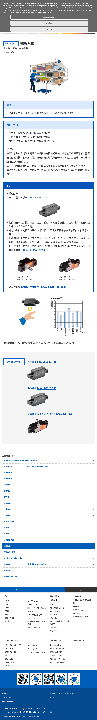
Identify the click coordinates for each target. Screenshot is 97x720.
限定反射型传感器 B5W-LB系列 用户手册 (43, 287)
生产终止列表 (32, 605)
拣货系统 (7, 546)
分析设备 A (8, 473)
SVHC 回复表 (32, 618)
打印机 (6, 534)
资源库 (52, 600)
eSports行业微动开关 (58, 648)
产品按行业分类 (56, 641)
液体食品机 (8, 509)
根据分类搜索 (9, 618)
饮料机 (6, 497)
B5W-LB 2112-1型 (39, 197)
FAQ (16, 590)
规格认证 (30, 611)
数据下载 (53, 596)
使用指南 (53, 615)
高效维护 (8, 666)
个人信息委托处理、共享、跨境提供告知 (61, 693)
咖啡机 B (7, 491)
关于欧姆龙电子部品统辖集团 (82, 601)
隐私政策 (5, 693)
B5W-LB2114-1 (64, 414)
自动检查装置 (9, 540)
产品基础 (53, 604)
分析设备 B (8, 479)
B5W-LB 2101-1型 (46, 388)
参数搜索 (8, 614)
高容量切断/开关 (11, 652)
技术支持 (53, 627)
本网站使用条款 (7, 697)
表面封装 (8, 655)
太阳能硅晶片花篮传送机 (13, 558)
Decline (49, 22)
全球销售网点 (78, 610)
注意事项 (51, 697)
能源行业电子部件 (56, 652)
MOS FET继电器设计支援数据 (36, 623)
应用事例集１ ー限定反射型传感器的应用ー (26, 466)
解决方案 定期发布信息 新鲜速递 (59, 622)
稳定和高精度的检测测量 (36, 652)
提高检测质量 (32, 646)
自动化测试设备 (56, 655)
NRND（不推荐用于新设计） (36, 608)
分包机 (6, 528)
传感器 (7, 611)
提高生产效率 (9, 662)
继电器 (7, 600)
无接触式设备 (32, 649)
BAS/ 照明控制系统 (57, 662)
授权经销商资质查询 (80, 617)
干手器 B (7, 570)
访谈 (52, 634)
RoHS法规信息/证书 (34, 615)
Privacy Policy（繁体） (45, 12)
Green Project (78, 641)
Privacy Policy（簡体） (27, 12)
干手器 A (7, 515)
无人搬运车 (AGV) (10, 576)
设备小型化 (9, 659)
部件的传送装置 (9, 552)
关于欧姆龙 (77, 606)
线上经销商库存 (33, 601)
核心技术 (53, 631)
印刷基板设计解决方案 (13, 645)
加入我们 (76, 613)
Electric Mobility (56, 645)
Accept (49, 28)
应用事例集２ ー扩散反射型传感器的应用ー (26, 564)
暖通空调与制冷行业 (57, 659)
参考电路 (53, 618)
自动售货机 (8, 503)
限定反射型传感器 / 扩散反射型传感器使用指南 (21, 460)
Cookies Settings (49, 16)
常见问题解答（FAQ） (57, 608)
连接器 (7, 607)
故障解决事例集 (56, 611)
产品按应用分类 (10, 641)
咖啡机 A (7, 485)
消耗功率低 (9, 648)
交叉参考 (8, 621)
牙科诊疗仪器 (9, 521)
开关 (6, 604)
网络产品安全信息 (33, 628)
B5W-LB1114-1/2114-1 (35, 250)
